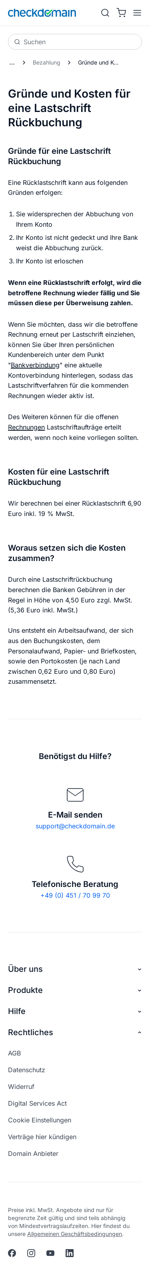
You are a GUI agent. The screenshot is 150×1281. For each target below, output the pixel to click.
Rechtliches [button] (75, 1033)
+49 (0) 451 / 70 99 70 (75, 895)
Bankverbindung (35, 365)
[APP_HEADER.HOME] (42, 13)
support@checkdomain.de (75, 826)
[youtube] (50, 1253)
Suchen (30, 42)
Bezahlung (46, 62)
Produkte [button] (75, 990)
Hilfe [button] (75, 1011)
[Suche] (105, 13)
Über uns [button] (75, 969)
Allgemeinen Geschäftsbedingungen (74, 1233)
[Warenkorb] (121, 13)
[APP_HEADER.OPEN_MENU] (135, 13)
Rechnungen (26, 427)
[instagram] (31, 1253)
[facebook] (12, 1253)
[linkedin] (70, 1253)
